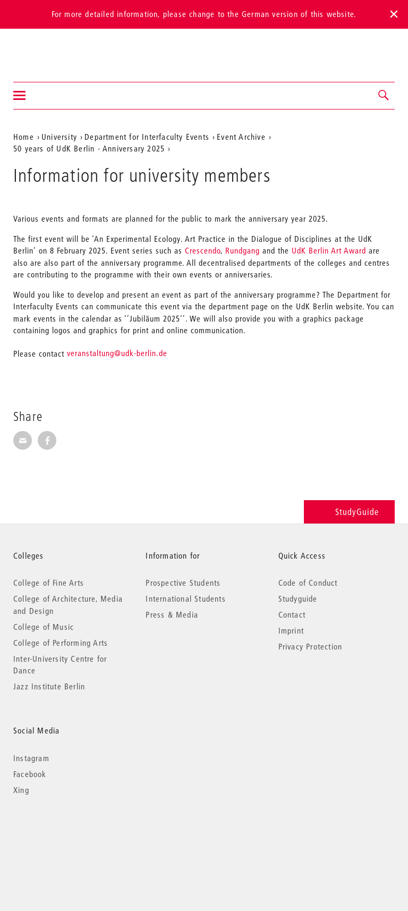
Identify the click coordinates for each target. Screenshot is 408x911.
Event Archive (241, 136)
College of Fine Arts (48, 582)
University (59, 136)
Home (23, 136)
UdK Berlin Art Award (329, 250)
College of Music (43, 626)
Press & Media (172, 614)
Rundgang (242, 250)
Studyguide (298, 598)
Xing (21, 790)
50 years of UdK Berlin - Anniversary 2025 (89, 148)
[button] (384, 95)
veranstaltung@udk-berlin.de (117, 353)
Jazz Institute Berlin (49, 686)
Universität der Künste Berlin (55, 48)
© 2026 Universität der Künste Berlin (68, 835)
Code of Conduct (308, 582)
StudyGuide (349, 511)
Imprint (291, 630)
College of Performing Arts (60, 642)
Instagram (31, 758)
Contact (291, 614)
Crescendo (202, 250)
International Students (185, 598)
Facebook (30, 774)
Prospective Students (183, 582)
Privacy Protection (310, 646)
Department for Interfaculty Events (146, 136)
